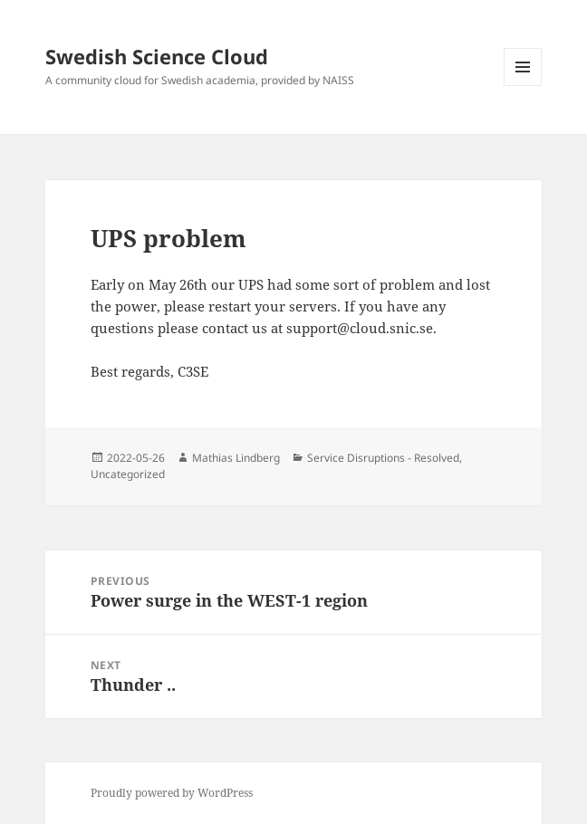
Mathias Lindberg (236, 457)
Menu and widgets (523, 85)
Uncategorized (128, 474)
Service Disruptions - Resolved (383, 457)
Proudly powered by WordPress (172, 792)
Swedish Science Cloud (156, 56)
